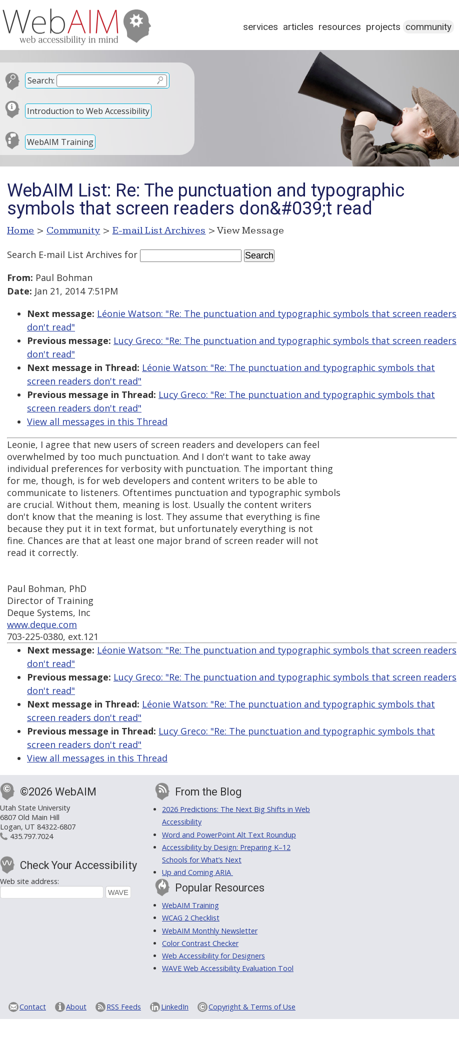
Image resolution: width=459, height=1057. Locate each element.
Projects (383, 26)
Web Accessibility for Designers (213, 955)
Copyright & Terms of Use (252, 1007)
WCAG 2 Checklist (191, 917)
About (76, 1007)
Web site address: (29, 881)
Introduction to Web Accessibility (88, 111)
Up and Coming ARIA (197, 872)
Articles (298, 26)
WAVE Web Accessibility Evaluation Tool (228, 968)
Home (20, 230)
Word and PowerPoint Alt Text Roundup (229, 835)
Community (429, 26)
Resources (339, 26)
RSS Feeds (123, 1007)
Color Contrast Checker (200, 943)
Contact (33, 1007)
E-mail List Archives (159, 230)
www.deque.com (42, 624)
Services (260, 26)
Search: (41, 80)
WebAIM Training (60, 142)
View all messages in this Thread (97, 422)
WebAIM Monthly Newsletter (210, 931)
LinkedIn (174, 1007)
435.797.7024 (31, 836)
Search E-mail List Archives (64, 254)
